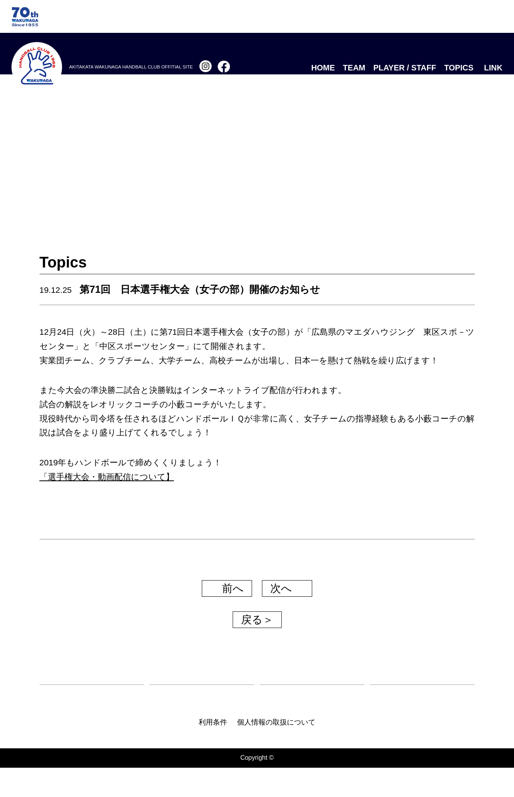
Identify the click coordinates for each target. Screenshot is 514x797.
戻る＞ (257, 620)
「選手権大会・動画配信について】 (107, 476)
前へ (226, 588)
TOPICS (458, 67)
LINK (493, 67)
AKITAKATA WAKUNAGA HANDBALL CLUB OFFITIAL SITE (131, 66)
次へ (287, 588)
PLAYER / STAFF (405, 67)
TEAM (354, 67)
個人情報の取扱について (276, 751)
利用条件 (213, 751)
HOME (323, 67)
